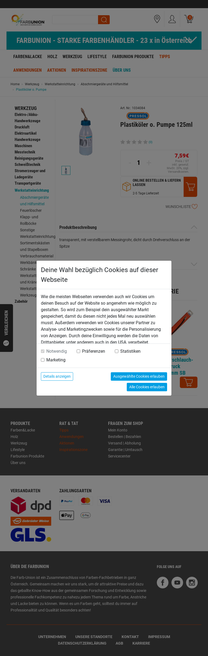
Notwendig (56, 351)
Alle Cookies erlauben (147, 387)
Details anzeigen (57, 376)
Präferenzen (93, 351)
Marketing (56, 359)
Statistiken (130, 351)
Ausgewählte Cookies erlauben (139, 376)
